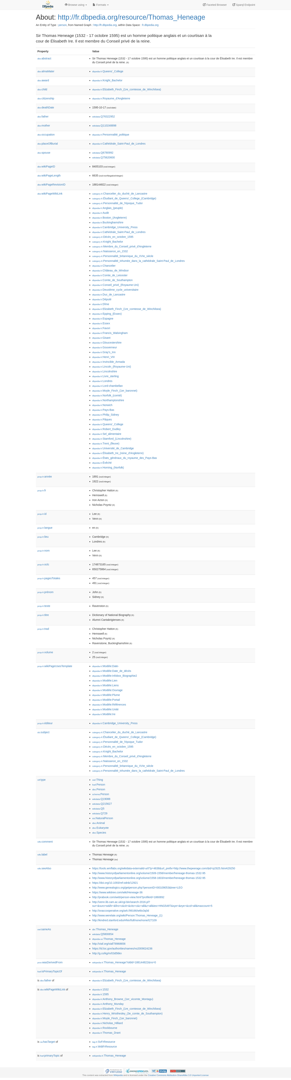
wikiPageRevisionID (52, 184)
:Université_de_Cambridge (113, 448)
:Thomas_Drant (106, 1032)
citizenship (46, 98)
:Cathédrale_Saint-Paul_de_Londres (119, 143)
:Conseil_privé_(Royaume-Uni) (115, 284)
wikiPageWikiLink (50, 193)
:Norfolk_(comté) (107, 395)
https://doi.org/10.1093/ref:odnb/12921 (115, 882)
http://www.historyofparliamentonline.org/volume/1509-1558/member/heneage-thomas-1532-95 (148, 873)
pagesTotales (49, 578)
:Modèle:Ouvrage (107, 690)
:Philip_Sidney (105, 414)
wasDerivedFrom (50, 962)
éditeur (45, 723)
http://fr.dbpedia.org (105, 25)
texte (44, 605)
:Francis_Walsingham (110, 332)
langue (45, 527)
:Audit (100, 212)
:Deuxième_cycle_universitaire (115, 289)
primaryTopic (50, 1055)
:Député (101, 299)
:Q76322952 (103, 116)
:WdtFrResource (104, 1046)
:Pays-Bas (103, 409)
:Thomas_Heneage (105, 929)
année (45, 476)
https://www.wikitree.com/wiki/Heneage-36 (117, 892)
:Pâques (102, 419)
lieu (43, 536)
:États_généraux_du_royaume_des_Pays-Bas (124, 457)
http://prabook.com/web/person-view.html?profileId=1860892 (128, 897)
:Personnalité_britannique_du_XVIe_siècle (122, 256)
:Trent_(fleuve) (105, 443)
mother (44, 125)
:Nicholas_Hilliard (107, 1023)
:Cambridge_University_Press (115, 227)
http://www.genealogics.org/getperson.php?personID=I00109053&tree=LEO (137, 887)
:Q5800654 (102, 934)
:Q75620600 (103, 157)
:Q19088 (101, 798)
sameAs (44, 929)
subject (43, 732)
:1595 (100, 994)
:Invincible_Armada (108, 361)
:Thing (97, 779)
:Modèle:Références (109, 704)
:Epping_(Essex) (107, 313)
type (42, 779)
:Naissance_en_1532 (110, 251)
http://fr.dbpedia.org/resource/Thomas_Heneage (131, 17)
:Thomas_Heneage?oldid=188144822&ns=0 (124, 962)
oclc (43, 564)
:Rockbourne (104, 1027)
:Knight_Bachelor (107, 80)
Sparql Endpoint (244, 4)
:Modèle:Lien (105, 680)
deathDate (46, 107)
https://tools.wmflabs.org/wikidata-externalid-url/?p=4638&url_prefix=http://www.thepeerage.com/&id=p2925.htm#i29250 (163, 868)
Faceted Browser (215, 4)
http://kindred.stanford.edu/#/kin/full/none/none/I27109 (124, 920)
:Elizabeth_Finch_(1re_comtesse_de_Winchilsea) (126, 89)
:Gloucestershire (107, 342)
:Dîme (100, 304)
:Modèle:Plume (106, 694)
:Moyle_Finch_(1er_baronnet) (114, 390)
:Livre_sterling (105, 376)
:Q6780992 (102, 152)
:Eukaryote (100, 827)
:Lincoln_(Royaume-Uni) (111, 366)
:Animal (98, 823)
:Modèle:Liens (105, 685)
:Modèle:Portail (106, 699)
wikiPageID (46, 166)
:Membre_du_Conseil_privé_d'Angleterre (122, 246)
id (42, 513)
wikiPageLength (49, 175)
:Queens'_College (107, 71)
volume (45, 652)
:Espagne (102, 318)
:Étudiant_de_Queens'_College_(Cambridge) (124, 198)
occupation (46, 134)
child (42, 89)
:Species (99, 832)
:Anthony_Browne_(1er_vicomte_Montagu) (122, 999)
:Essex (101, 323)
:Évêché (102, 462)
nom (44, 550)
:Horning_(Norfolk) (108, 467)
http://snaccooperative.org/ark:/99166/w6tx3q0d (120, 910)
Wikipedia (118, 1075)
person (62, 25)
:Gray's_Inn (104, 352)
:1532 (100, 989)
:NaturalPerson (102, 818)
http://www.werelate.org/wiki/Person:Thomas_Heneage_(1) (127, 915)
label (42, 854)
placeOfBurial (48, 143)
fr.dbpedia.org (150, 25)
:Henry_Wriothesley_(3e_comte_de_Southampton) (127, 1013)
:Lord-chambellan (107, 385)
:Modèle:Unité (105, 709)
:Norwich (102, 405)
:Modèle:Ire (103, 714)
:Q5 (98, 808)
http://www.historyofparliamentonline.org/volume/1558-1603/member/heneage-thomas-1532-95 (148, 877)
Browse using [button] (76, 4)
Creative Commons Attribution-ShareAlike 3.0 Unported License (178, 1075)
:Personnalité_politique (110, 134)
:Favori (101, 328)
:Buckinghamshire (107, 222)
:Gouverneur (104, 347)
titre (43, 615)
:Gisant (101, 337)
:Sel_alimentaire (106, 433)
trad (43, 628)
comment (45, 841)
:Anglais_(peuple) (107, 208)
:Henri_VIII (103, 357)
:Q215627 (102, 803)
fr (42, 490)
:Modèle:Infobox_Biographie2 (114, 675)
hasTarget (47, 1041)
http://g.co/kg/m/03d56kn (107, 953)
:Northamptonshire (108, 400)
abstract (44, 58)
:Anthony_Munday (108, 1003)
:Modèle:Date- (105, 666)
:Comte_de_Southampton (112, 280)
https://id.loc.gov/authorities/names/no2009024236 (122, 948)
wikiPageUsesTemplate (55, 666)
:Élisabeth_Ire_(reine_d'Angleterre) (118, 453)
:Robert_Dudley (106, 429)
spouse (44, 152)
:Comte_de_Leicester (110, 275)
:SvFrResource (103, 1041)
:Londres (102, 381)
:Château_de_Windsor (110, 270)
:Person (98, 784)
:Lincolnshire (104, 371)
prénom (46, 592)
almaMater (46, 71)
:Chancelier (104, 265)
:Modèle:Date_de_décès (111, 670)
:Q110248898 (104, 125)
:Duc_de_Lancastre (108, 294)
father (43, 116)
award (43, 80)
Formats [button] (101, 4)
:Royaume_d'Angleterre (111, 98)
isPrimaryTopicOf (50, 971)
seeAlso (44, 868)
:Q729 (100, 813)
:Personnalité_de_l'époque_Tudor (117, 203)
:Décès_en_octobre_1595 (112, 236)
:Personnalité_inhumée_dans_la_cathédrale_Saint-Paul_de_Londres (138, 260)
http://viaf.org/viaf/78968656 (109, 943)
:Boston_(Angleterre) (109, 217)
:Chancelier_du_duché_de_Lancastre (119, 193)
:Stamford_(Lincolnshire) (111, 438)
